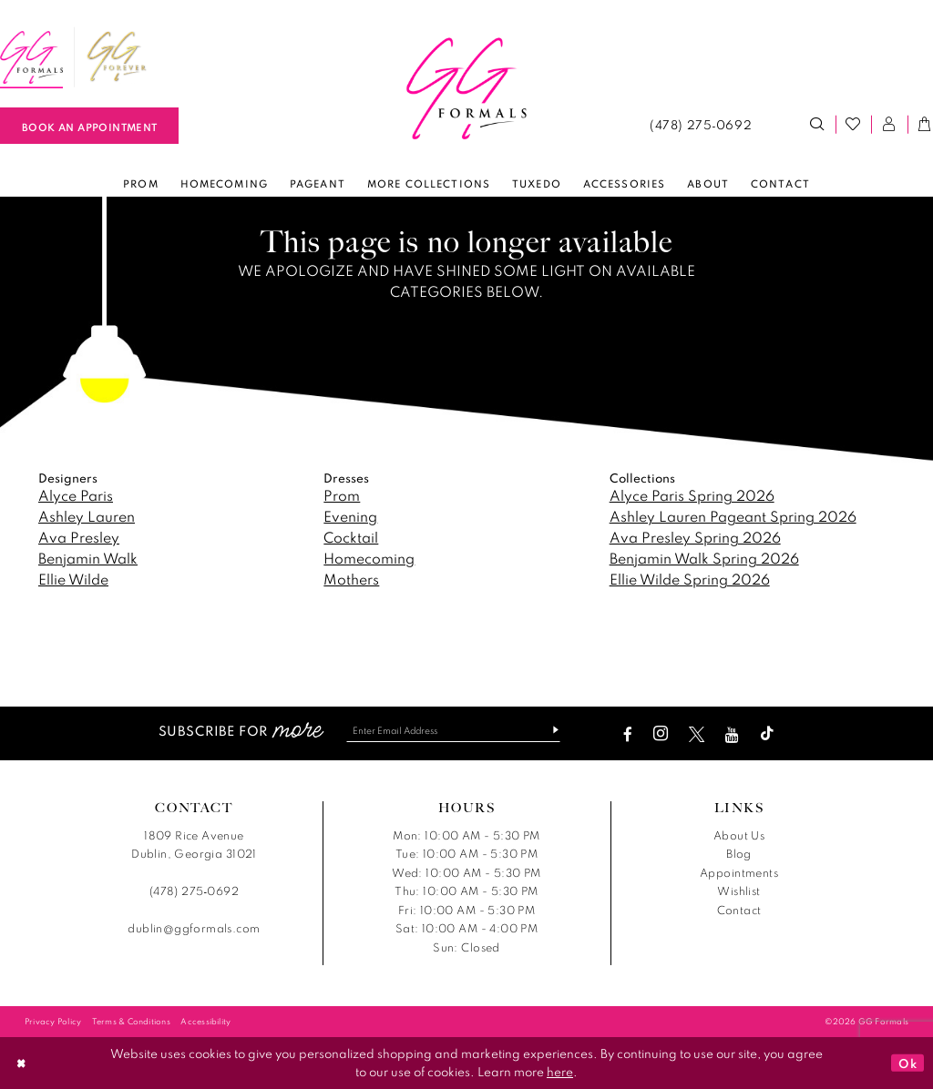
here (560, 1072)
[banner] (466, 89)
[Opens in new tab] (116, 57)
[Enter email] (453, 730)
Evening (350, 516)
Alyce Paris (75, 495)
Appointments (739, 873)
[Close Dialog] (21, 1063)
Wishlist (738, 892)
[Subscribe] (554, 730)
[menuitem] (116, 57)
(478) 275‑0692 (194, 892)
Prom (341, 495)
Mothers (351, 579)
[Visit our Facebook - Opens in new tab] (634, 734)
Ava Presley (78, 537)
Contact (739, 910)
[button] (889, 125)
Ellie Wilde (73, 579)
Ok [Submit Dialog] (907, 1062)
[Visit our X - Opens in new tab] (703, 734)
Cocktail (350, 537)
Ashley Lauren (86, 516)
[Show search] (817, 125)
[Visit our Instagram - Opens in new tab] (667, 734)
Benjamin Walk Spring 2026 (704, 558)
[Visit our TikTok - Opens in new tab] (773, 735)
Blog (739, 854)
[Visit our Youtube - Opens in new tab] (738, 734)
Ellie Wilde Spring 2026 (690, 579)
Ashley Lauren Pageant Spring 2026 (733, 516)
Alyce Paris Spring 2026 (692, 495)
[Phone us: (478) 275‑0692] (700, 125)
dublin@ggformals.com (194, 929)
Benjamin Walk (88, 558)
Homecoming (369, 558)
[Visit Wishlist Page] (854, 125)
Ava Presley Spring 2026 (695, 537)
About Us (738, 835)
